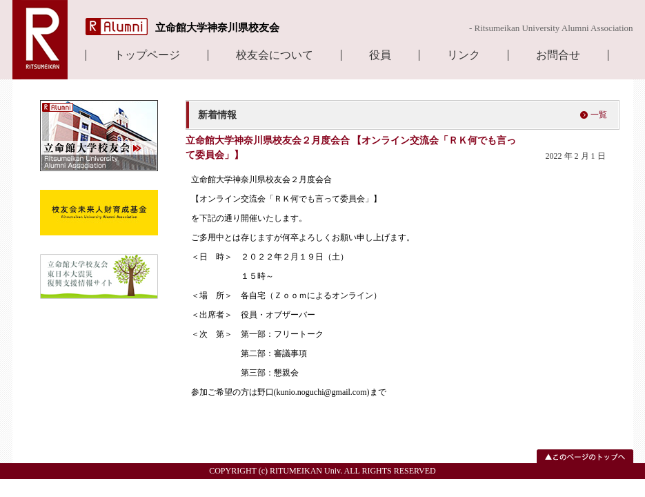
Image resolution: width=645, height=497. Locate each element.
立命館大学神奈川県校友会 (217, 27)
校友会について (274, 55)
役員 (380, 55)
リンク (463, 55)
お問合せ (558, 55)
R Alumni (117, 26)
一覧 (599, 114)
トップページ (147, 55)
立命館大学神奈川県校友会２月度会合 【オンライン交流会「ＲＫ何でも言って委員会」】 (351, 147)
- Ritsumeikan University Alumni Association (551, 28)
